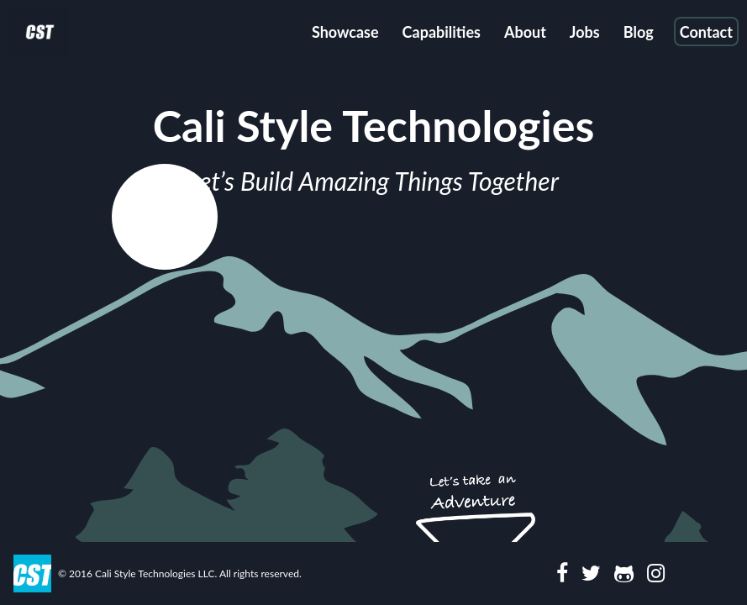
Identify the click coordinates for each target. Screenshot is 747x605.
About (525, 32)
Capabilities (441, 32)
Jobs (585, 32)
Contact (706, 32)
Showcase (345, 32)
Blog (638, 32)
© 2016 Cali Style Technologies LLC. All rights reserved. (180, 573)
